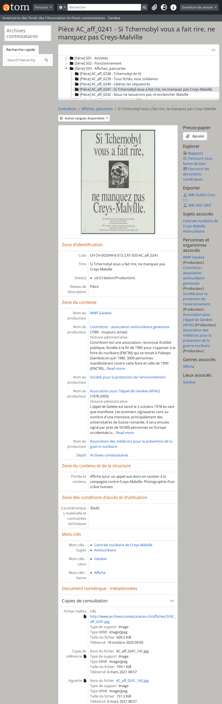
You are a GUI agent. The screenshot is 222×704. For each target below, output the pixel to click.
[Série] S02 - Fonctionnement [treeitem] (95, 63)
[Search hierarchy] (23, 60)
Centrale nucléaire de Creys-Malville (123, 545)
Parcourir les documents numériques (196, 174)
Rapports (193, 153)
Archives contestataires (109, 455)
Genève (100, 558)
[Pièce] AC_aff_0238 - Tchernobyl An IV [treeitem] (107, 73)
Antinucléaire (105, 550)
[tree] (138, 77)
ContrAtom (67, 108)
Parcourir (42, 7)
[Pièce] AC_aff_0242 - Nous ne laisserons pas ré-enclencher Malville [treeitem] (131, 94)
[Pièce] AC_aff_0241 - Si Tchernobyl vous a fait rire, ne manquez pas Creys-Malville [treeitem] (143, 89)
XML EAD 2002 (197, 205)
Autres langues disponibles (82, 118)
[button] (154, 7)
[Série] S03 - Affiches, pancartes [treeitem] (97, 68)
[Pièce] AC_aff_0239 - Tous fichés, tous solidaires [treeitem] (116, 78)
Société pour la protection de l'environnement (128, 377)
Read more (116, 368)
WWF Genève (100, 313)
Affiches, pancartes (97, 108)
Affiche (100, 572)
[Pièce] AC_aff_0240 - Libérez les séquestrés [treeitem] (112, 84)
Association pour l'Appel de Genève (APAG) (125, 391)
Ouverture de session (198, 7)
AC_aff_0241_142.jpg (132, 680)
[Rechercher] (104, 7)
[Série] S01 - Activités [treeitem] (88, 58)
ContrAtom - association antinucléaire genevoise (129, 326)
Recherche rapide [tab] (20, 49)
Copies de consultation (85, 601)
